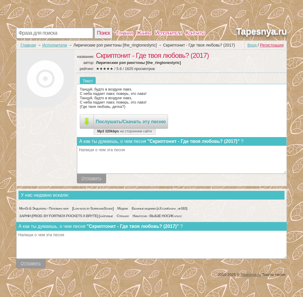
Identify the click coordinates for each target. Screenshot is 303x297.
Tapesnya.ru (261, 31)
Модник (122, 208)
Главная (124, 33)
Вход (252, 45)
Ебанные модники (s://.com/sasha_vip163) (159, 208)
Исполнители (168, 33)
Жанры (143, 33)
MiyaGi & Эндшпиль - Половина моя (44, 208)
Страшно (123, 216)
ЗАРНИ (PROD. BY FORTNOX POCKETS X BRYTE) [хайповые (66, 216)
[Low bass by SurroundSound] (92, 208)
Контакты (195, 33)
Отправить (91, 178)
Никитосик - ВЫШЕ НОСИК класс (157, 216)
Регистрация (272, 45)
